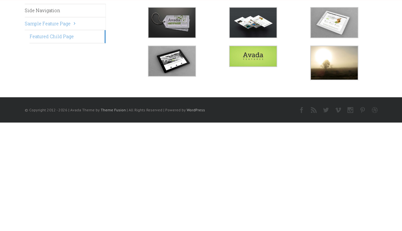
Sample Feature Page (48, 24)
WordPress (196, 109)
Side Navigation (42, 10)
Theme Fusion (113, 109)
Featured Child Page (52, 36)
